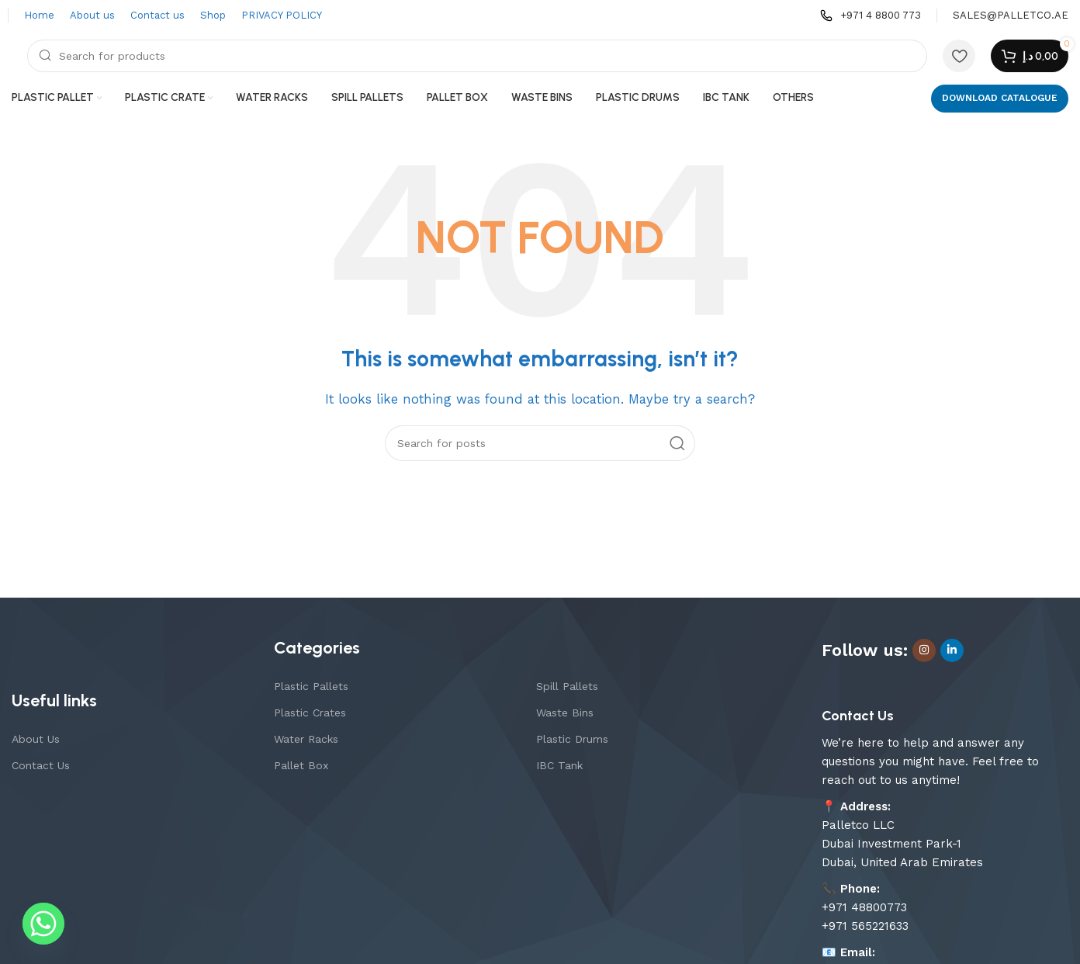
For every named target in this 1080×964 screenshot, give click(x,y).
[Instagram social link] (924, 650)
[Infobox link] (870, 16)
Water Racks (306, 739)
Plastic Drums (572, 739)
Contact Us (41, 765)
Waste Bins (565, 712)
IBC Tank (559, 765)
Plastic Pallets (311, 686)
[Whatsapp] (43, 924)
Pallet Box (301, 765)
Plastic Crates (310, 712)
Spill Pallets (567, 686)
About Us (36, 739)
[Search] (477, 56)
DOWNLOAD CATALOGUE (1000, 97)
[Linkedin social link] (952, 650)
